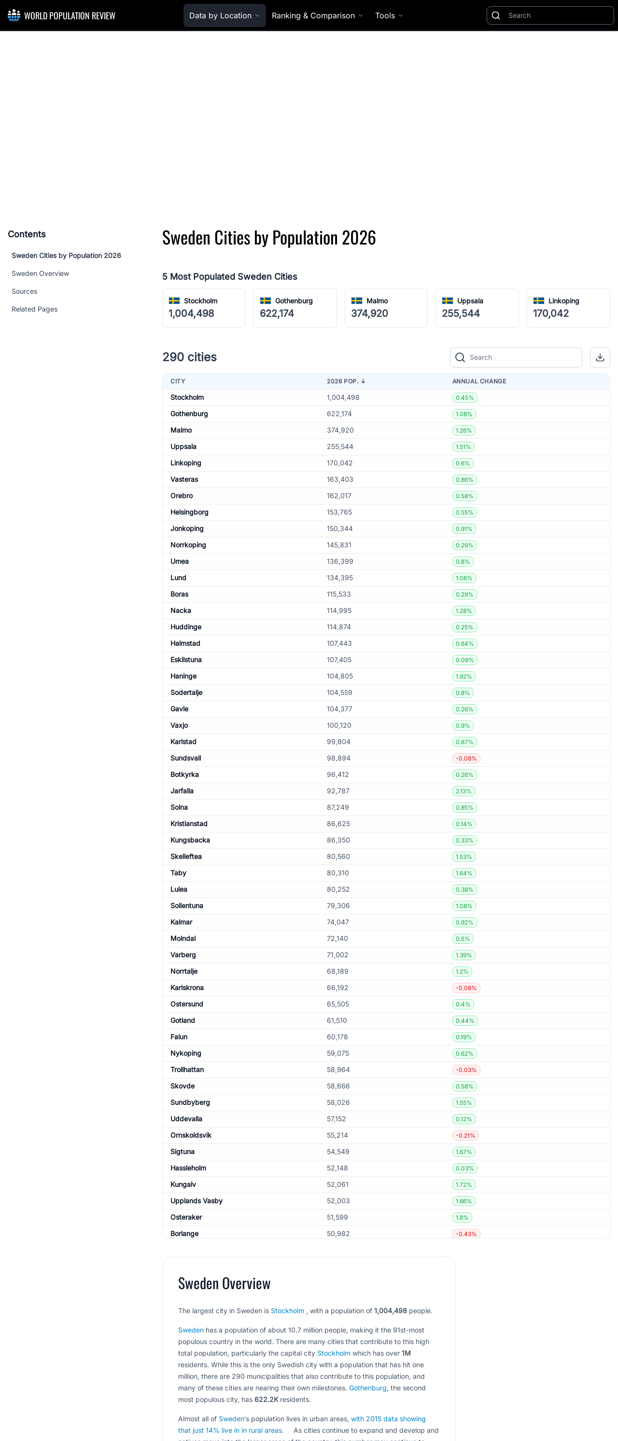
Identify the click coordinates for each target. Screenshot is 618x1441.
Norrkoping (188, 545)
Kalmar (181, 922)
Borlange (184, 1233)
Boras (179, 594)
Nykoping (185, 1053)
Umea (179, 561)
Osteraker (186, 1217)
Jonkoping (187, 528)
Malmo (377, 301)
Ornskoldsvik (190, 1135)
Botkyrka (184, 774)
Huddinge (185, 627)
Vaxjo (179, 725)
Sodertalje (186, 692)
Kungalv (183, 1184)
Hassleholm (188, 1168)
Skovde (182, 1086)
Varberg (183, 955)
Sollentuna (186, 905)
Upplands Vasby (196, 1200)
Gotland (182, 1020)
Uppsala (470, 301)
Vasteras (184, 479)
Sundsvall (185, 758)
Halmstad (185, 643)
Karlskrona (187, 987)
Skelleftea (186, 856)
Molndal (183, 938)
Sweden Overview (40, 273)
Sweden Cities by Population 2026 (66, 255)
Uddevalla (186, 1119)
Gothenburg (294, 301)
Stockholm (200, 301)
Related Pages (34, 309)
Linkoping (563, 301)
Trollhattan (187, 1069)
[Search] (559, 15)
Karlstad (183, 741)
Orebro (181, 495)
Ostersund (186, 1004)
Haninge (183, 676)
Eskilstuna (186, 659)
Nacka (180, 610)
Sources (24, 291)
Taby (178, 873)
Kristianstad (189, 823)
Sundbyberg (190, 1102)
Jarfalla (182, 791)
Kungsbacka (190, 840)
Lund (178, 577)
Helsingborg (189, 512)
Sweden (191, 1330)
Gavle (179, 709)
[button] (600, 357)
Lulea (178, 889)
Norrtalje (183, 971)
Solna (179, 807)
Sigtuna (182, 1151)
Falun (178, 1037)
